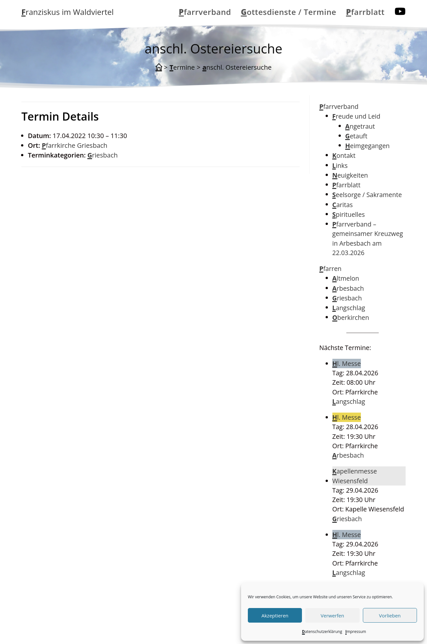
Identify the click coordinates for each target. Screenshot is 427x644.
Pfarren (330, 268)
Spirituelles (348, 214)
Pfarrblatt (346, 185)
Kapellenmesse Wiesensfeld (354, 476)
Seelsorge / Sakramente (367, 194)
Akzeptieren (274, 615)
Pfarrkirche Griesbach (74, 145)
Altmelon (345, 278)
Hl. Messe (346, 363)
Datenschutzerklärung (322, 631)
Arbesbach (348, 288)
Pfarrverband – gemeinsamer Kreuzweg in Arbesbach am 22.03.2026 (367, 238)
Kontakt (344, 155)
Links (340, 165)
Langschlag (348, 307)
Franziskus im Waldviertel (67, 11)
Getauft (356, 136)
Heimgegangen (367, 145)
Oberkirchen (350, 317)
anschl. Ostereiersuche (236, 67)
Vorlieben (390, 615)
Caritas (342, 204)
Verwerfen (332, 615)
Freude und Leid (356, 116)
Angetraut (360, 126)
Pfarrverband (339, 106)
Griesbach (102, 155)
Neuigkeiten (350, 175)
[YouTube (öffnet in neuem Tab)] (400, 11)
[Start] (159, 67)
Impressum (355, 631)
